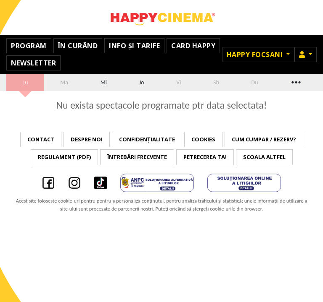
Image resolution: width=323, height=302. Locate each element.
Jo (141, 82)
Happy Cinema (161, 17)
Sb (216, 82)
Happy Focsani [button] (256, 54)
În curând (78, 45)
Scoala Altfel (264, 157)
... (295, 81)
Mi (104, 82)
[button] (305, 54)
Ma (64, 82)
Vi (178, 82)
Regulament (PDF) (64, 157)
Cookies (203, 139)
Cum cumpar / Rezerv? (264, 139)
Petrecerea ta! (205, 157)
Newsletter (33, 63)
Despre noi (87, 139)
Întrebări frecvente (137, 157)
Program (29, 45)
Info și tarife (134, 45)
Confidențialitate (147, 139)
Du (255, 82)
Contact (40, 139)
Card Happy (193, 45)
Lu (25, 82)
